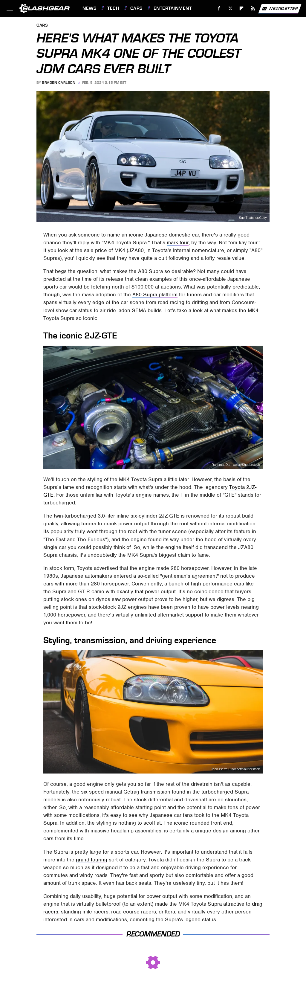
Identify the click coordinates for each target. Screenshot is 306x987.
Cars (136, 8)
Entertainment (173, 8)
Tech (113, 8)
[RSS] (253, 8)
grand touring (91, 859)
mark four (178, 242)
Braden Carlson (58, 82)
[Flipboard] (241, 8)
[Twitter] (230, 8)
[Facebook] (219, 8)
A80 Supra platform (155, 294)
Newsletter (280, 8)
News (89, 8)
